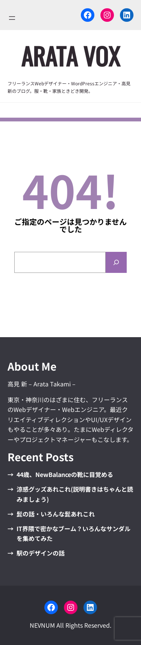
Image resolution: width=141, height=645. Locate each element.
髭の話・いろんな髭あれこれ (56, 513)
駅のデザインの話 (41, 552)
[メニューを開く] (12, 18)
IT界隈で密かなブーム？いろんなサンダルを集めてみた (73, 533)
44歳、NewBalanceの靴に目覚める (65, 474)
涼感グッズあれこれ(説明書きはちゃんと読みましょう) (75, 494)
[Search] (116, 262)
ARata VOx (70, 55)
